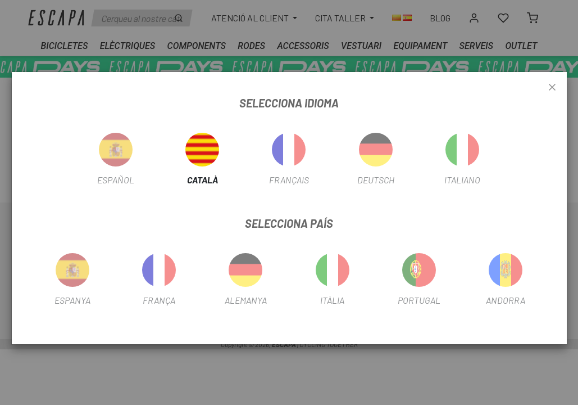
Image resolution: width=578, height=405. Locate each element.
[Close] (552, 87)
